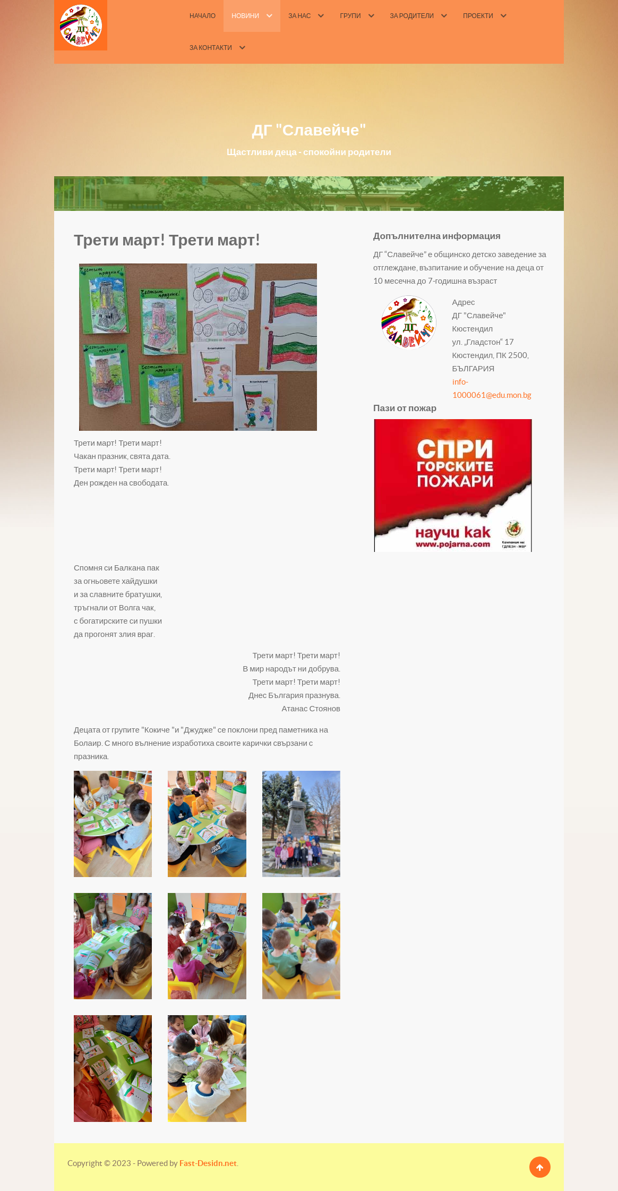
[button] (113, 824)
